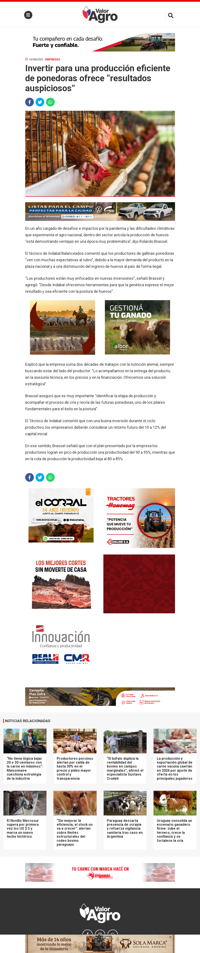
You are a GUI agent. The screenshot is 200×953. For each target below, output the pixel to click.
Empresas (52, 59)
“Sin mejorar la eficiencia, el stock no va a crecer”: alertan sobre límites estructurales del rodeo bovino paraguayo (75, 833)
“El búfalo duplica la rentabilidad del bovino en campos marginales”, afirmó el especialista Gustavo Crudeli (125, 768)
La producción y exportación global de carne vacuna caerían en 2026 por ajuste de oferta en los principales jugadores (174, 768)
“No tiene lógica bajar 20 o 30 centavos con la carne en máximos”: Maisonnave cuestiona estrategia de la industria (25, 768)
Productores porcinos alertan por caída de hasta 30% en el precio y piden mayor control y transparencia (75, 768)
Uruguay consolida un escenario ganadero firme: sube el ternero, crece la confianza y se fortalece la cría (174, 831)
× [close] (170, 937)
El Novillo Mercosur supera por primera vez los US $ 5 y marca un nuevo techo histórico (23, 829)
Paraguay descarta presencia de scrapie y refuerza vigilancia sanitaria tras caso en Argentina (125, 829)
